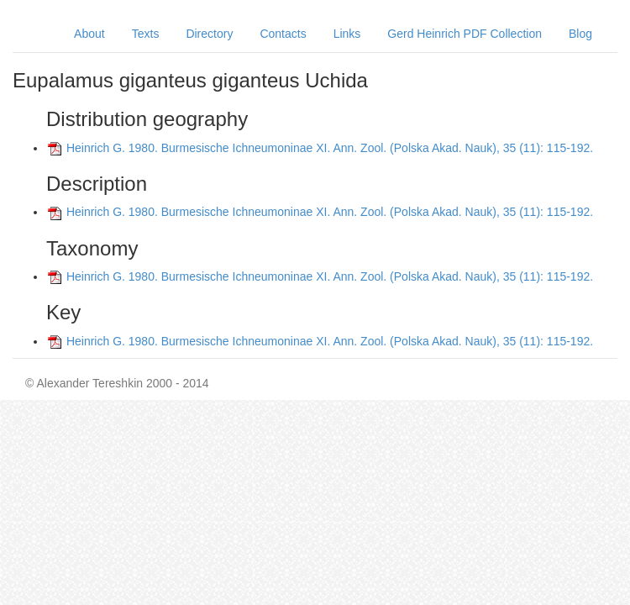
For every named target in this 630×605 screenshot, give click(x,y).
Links (347, 33)
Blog (580, 33)
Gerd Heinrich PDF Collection (464, 33)
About (89, 33)
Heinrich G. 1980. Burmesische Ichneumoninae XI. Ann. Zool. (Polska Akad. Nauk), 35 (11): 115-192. (329, 148)
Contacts (283, 33)
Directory (209, 33)
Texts (146, 33)
